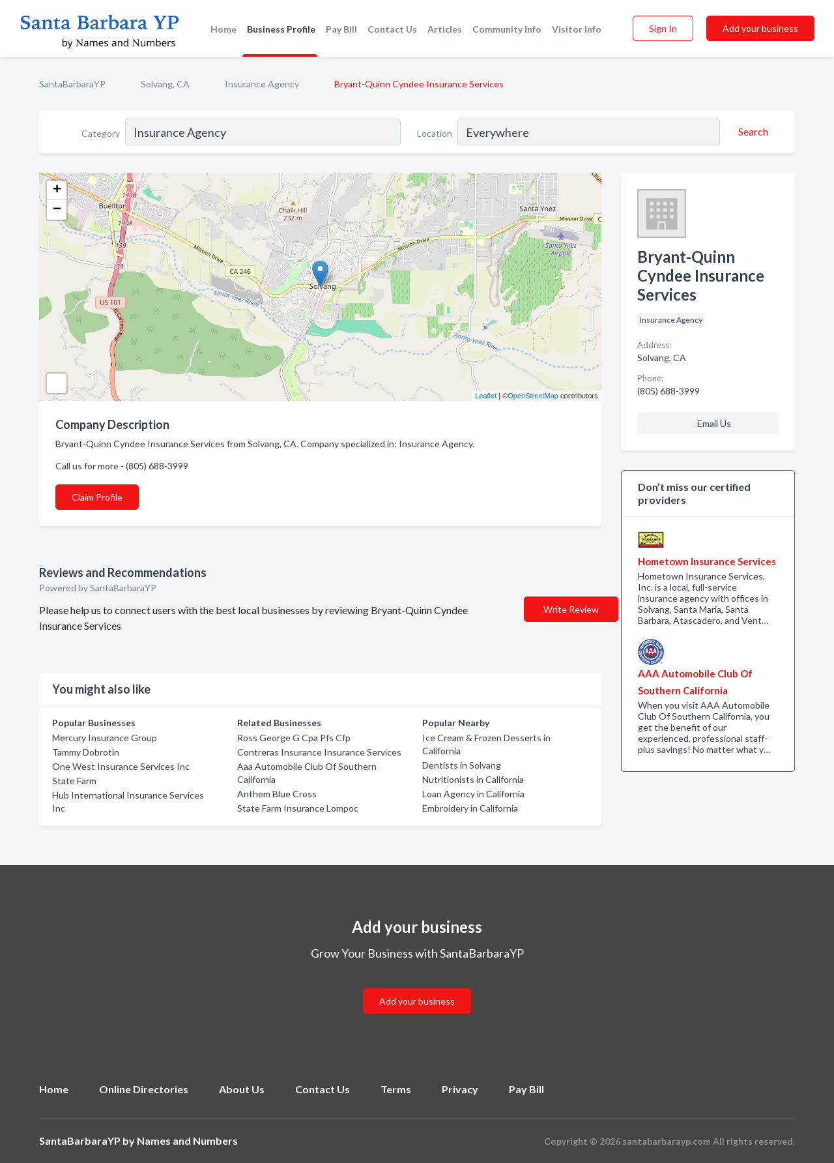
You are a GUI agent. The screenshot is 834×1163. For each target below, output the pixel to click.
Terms (396, 1089)
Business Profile (281, 29)
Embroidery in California (470, 808)
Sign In (663, 28)
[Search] (751, 132)
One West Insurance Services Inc (121, 766)
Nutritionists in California (473, 779)
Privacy (460, 1089)
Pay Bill (341, 29)
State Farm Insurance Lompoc (297, 808)
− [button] (57, 210)
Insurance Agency (262, 83)
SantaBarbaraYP (72, 83)
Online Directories (143, 1089)
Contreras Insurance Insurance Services (319, 752)
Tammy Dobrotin (85, 752)
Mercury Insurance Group (104, 737)
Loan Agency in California (473, 793)
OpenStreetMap (533, 396)
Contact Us (392, 29)
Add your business (760, 28)
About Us (242, 1089)
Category (100, 133)
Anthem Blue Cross (277, 793)
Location (434, 133)
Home (223, 29)
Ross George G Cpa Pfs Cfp (294, 737)
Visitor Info (576, 29)
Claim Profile (97, 497)
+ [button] (57, 190)
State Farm (74, 780)
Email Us (714, 423)
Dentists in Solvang (461, 765)
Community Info (506, 29)
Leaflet (485, 396)
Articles (444, 29)
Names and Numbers (187, 1140)
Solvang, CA (165, 83)
